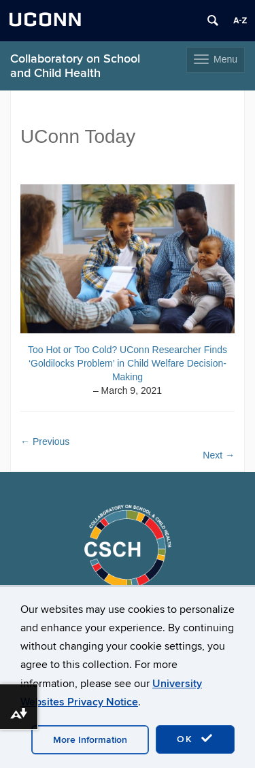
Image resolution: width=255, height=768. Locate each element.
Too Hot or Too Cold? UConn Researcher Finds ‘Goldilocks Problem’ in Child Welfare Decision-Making (127, 363)
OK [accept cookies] (195, 739)
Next (219, 455)
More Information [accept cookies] (90, 740)
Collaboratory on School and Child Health (75, 66)
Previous (44, 441)
